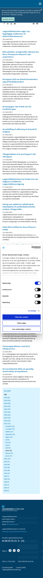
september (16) (10, 434)
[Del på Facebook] (4, 23)
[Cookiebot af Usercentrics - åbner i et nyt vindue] (31, 247)
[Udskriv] (37, 23)
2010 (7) (6, 476)
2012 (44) (7, 470)
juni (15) (8, 442)
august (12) (8, 437)
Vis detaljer (32, 311)
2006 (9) (6, 488)
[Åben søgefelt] (36, 4)
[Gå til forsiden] (10, 3)
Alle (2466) (7, 391)
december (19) (9, 426)
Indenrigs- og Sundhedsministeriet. (14, 531)
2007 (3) (6, 485)
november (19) (10, 429)
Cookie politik (21, 567)
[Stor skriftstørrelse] (33, 23)
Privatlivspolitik (7, 567)
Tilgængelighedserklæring (11, 569)
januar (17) (8, 456)
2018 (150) (7, 421)
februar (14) (9, 453)
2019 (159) (7, 418)
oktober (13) (9, 432)
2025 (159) (7, 400)
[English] (31, 4)
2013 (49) (7, 467)
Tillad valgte (21, 323)
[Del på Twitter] (11, 23)
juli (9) (7, 440)
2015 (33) (7, 462)
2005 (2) (6, 491)
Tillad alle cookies (21, 317)
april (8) (7, 448)
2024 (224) (7, 403)
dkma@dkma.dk (12, 524)
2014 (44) (7, 464)
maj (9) (7, 445)
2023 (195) (7, 406)
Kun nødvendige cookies (21, 329)
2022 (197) (7, 409)
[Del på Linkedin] (7, 23)
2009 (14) (7, 479)
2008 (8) (6, 482)
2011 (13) (7, 473)
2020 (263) (7, 415)
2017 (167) (7, 424)
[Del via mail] (14, 23)
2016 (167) (7, 459)
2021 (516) (7, 412)
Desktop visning (8, 19)
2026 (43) (7, 397)
